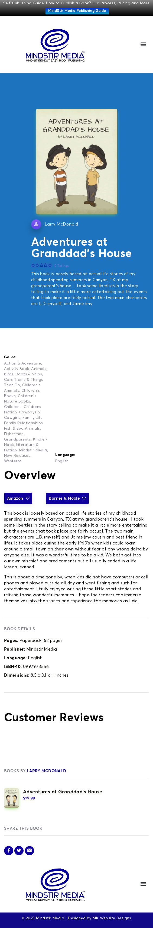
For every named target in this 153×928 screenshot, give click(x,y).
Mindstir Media (33, 450)
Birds (9, 374)
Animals (38, 369)
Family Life (32, 418)
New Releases (17, 456)
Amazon (18, 498)
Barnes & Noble (67, 498)
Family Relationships (23, 423)
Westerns (13, 461)
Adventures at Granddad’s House (62, 791)
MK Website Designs (112, 918)
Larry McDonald (61, 224)
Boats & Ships (29, 374)
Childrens (13, 407)
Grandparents (17, 439)
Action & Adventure (22, 363)
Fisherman (14, 434)
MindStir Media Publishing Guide (77, 11)
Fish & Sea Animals (22, 428)
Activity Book (16, 369)
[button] (143, 44)
